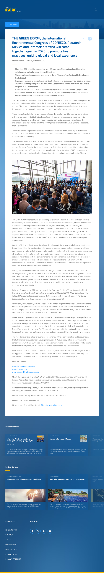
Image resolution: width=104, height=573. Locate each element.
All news (11, 24)
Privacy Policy (12, 554)
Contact (9, 534)
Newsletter (11, 549)
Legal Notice (11, 529)
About (8, 539)
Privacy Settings (13, 559)
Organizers (10, 544)
